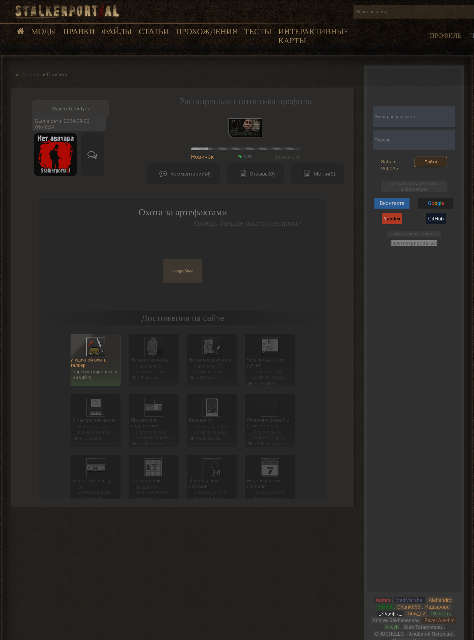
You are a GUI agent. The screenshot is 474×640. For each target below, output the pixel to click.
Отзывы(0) (255, 174)
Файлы (117, 31)
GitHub (436, 219)
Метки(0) (317, 174)
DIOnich (439, 614)
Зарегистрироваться (414, 243)
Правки (79, 31)
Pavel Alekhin (439, 620)
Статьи (153, 31)
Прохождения (206, 31)
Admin (382, 600)
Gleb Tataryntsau (423, 627)
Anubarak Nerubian (430, 634)
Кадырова (437, 607)
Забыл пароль (389, 165)
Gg (436, 203)
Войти (431, 161)
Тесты (257, 31)
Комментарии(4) (183, 174)
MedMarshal (409, 600)
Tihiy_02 (416, 614)
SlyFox (384, 607)
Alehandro (440, 600)
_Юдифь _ (390, 614)
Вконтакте (392, 203)
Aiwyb (392, 627)
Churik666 (408, 607)
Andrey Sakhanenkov (395, 620)
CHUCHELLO (389, 634)
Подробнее (182, 270)
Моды (43, 31)
